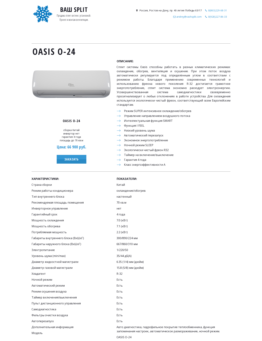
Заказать (71, 159)
